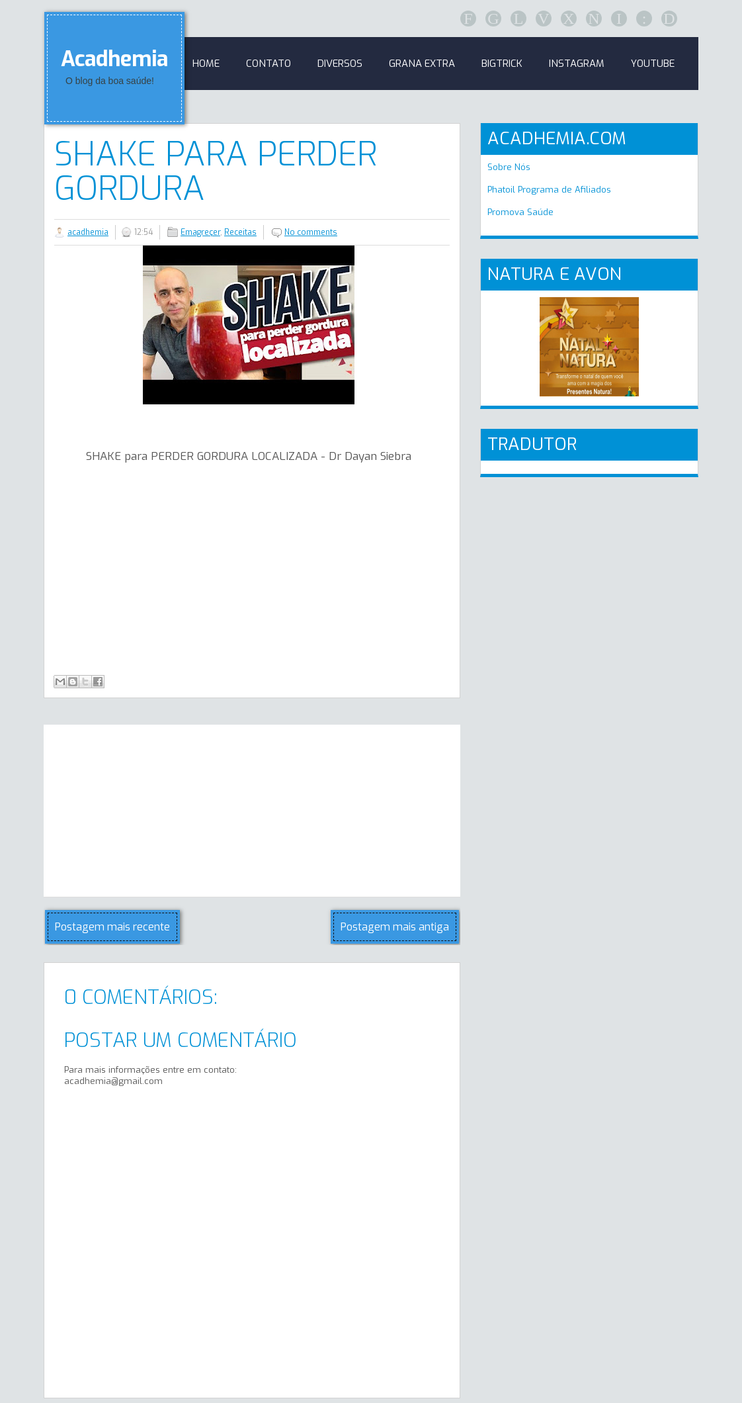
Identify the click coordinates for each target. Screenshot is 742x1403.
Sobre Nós (508, 167)
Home (206, 63)
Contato (268, 63)
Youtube (653, 63)
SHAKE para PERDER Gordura (215, 171)
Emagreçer (200, 232)
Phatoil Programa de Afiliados (549, 189)
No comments (310, 232)
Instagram (576, 63)
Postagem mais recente (112, 927)
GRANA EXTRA (422, 63)
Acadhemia (114, 59)
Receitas (240, 232)
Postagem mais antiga (395, 927)
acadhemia (87, 232)
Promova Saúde (520, 212)
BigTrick (501, 63)
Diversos (339, 63)
